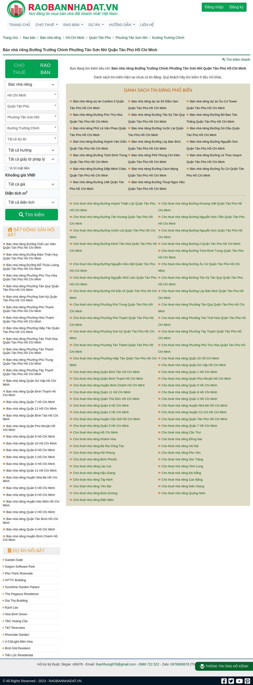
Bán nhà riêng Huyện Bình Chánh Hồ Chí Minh (30, 538)
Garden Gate (13, 560)
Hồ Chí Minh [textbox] (16, 95)
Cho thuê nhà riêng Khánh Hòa (93, 439)
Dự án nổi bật (26, 550)
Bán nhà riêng (50, 38)
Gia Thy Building (15, 600)
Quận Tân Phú (100, 38)
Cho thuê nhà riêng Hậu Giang (92, 473)
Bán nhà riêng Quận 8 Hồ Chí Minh (29, 450)
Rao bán (71, 25)
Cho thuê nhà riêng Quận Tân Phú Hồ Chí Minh (192, 419)
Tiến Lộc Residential (18, 655)
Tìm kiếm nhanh (236, 59)
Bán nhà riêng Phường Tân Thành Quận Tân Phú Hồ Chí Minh (28, 351)
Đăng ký (236, 7)
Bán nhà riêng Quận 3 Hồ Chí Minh (29, 464)
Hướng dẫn (120, 25)
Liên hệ (147, 25)
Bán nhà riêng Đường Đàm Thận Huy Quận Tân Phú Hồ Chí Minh (30, 256)
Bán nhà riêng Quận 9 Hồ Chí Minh (29, 436)
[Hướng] (31, 150)
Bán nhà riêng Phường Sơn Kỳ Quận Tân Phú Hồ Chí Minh (30, 298)
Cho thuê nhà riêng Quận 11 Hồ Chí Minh (100, 392)
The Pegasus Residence (21, 594)
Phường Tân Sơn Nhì (131, 38)
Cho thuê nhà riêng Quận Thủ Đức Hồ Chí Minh (104, 399)
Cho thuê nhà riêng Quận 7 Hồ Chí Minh (187, 426)
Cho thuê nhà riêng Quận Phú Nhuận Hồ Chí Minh (194, 378)
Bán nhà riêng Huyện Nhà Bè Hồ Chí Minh (30, 479)
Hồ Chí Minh (75, 38)
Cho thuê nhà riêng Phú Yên (179, 452)
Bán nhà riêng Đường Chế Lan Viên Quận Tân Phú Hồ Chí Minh (29, 246)
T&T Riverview (14, 628)
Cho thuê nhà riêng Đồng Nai (180, 439)
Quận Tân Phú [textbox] (18, 106)
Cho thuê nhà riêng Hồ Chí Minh (94, 432)
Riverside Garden (16, 634)
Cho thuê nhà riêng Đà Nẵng (179, 473)
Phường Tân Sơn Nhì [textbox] (23, 117)
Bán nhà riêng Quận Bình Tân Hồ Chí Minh (30, 417)
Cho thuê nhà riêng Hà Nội (178, 446)
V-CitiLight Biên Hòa (18, 641)
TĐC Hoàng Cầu (15, 621)
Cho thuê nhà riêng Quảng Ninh (181, 493)
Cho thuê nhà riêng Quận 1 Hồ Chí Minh (187, 372)
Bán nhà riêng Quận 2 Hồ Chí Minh (29, 512)
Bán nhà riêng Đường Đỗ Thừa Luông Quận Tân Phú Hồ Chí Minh (31, 267)
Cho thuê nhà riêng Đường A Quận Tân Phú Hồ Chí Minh (199, 244)
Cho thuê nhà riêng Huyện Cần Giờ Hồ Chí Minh (105, 419)
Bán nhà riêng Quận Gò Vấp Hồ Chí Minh (29, 382)
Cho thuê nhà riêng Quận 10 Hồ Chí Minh (188, 358)
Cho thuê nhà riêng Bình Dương (93, 493)
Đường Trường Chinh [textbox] (23, 128)
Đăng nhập (214, 7)
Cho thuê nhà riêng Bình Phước (93, 459)
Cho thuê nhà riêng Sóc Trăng (180, 459)
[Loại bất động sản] (31, 84)
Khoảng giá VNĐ (20, 175)
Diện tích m (16, 193)
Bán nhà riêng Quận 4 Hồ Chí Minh (29, 529)
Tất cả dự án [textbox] (16, 139)
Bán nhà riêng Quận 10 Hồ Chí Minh (30, 443)
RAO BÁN (45, 69)
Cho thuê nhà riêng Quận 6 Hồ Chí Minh (99, 405)
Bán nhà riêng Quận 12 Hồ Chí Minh (30, 408)
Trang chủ (19, 25)
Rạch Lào (10, 607)
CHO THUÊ (19, 69)
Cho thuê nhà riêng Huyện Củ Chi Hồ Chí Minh (192, 412)
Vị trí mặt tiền (17, 168)
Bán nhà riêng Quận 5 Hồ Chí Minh (29, 488)
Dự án (94, 25)
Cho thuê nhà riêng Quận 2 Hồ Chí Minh (99, 412)
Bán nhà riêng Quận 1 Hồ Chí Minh (29, 457)
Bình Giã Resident (16, 648)
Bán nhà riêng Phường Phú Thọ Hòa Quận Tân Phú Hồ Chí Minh (30, 277)
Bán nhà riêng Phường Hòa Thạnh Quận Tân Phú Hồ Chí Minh (28, 319)
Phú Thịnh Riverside (18, 573)
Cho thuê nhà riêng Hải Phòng (92, 452)
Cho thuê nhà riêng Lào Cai (90, 466)
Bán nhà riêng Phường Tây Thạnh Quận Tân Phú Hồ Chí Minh (28, 372)
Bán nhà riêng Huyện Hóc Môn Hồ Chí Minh (31, 503)
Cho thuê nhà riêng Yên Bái (90, 486)
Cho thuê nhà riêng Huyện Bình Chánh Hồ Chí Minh (107, 385)
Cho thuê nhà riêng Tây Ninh (91, 479)
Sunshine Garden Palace (21, 587)
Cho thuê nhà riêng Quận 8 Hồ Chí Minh (187, 392)
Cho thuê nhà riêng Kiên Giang (181, 486)
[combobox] (31, 95)
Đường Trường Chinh (168, 38)
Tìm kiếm (31, 214)
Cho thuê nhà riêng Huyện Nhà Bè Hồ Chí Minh (192, 405)
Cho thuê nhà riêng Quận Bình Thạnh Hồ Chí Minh (106, 378)
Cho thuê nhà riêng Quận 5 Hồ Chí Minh (99, 426)
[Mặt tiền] (7, 168)
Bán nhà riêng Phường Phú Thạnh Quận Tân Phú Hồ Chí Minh (28, 309)
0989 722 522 (149, 664)
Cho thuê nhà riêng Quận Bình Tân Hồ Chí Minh (104, 372)
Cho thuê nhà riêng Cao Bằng (180, 479)
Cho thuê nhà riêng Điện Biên (92, 500)
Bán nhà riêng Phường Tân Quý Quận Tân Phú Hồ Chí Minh (31, 288)
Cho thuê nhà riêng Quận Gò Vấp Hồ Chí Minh (192, 365)
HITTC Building (14, 580)
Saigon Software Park (19, 566)
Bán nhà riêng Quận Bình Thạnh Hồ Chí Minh (29, 393)
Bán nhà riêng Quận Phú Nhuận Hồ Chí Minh (29, 428)
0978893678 (179, 664)
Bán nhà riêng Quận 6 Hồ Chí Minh (29, 495)
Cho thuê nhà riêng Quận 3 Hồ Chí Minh (187, 399)
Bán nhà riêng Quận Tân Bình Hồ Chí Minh (30, 520)
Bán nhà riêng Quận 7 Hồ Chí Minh (29, 402)
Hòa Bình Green (15, 614)
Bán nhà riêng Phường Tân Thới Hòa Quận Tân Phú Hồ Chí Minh (30, 340)
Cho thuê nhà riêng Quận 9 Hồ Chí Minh (187, 385)
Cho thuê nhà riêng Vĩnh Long (180, 466)
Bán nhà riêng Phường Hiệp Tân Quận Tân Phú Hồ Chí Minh (31, 330)
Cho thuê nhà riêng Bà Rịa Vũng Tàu (97, 446)
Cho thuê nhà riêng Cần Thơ (179, 432)
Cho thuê (45, 25)
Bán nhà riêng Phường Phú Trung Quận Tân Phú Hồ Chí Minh (28, 361)
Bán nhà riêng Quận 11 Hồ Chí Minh (30, 470)
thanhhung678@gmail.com (116, 664)
